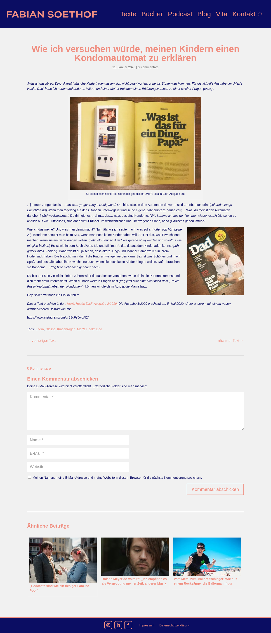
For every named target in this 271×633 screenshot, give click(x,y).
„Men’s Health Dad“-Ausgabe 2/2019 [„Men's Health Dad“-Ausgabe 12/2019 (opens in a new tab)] (91, 303)
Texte (128, 14)
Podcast (180, 14)
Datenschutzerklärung (174, 625)
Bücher (152, 14)
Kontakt (243, 14)
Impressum (146, 625)
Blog (204, 14)
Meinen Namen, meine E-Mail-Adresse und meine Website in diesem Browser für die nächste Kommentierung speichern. (117, 477)
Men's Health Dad (89, 329)
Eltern (39, 329)
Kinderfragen (66, 329)
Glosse (51, 329)
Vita (221, 14)
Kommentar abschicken (215, 489)
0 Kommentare (148, 67)
